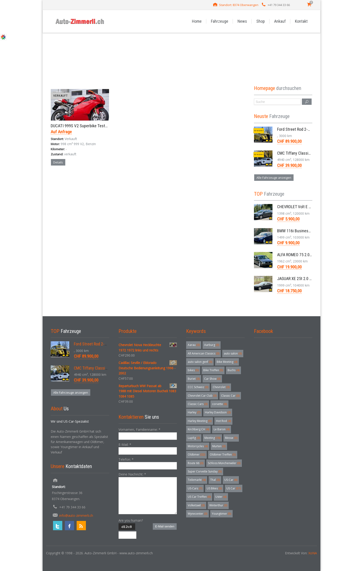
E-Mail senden (164, 526)
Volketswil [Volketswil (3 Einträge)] (196, 505)
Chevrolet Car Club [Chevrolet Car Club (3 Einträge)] (202, 396)
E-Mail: (125, 444)
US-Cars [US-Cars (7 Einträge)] (195, 488)
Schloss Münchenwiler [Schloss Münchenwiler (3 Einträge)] (224, 463)
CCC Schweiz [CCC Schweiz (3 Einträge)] (198, 387)
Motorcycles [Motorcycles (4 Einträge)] (198, 446)
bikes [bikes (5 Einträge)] (193, 370)
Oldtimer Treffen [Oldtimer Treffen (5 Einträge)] (223, 454)
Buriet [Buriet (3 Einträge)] (194, 379)
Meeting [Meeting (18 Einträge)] (212, 438)
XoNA (312, 553)
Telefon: (126, 459)
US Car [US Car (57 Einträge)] (233, 488)
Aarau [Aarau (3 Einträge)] (194, 345)
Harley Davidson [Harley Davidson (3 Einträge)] (218, 412)
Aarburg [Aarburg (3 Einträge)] (211, 345)
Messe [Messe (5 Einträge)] (231, 438)
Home (197, 21)
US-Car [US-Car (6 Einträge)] (230, 480)
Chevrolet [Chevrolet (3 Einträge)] (221, 387)
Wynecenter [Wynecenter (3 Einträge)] (197, 514)
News (242, 21)
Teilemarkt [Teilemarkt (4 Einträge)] (197, 480)
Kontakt (301, 21)
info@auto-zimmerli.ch (76, 515)
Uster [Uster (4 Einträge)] (220, 497)
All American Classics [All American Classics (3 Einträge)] (203, 353)
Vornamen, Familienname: (139, 429)
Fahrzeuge (219, 21)
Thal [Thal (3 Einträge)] (215, 480)
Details (58, 162)
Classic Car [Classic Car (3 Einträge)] (230, 396)
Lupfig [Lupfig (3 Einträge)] (194, 438)
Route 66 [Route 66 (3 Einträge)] (195, 463)
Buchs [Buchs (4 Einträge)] (233, 370)
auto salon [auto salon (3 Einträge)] (233, 353)
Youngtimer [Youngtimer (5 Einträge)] (221, 514)
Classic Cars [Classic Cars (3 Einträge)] (197, 404)
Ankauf (280, 21)
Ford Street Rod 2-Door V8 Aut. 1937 (307, 129)
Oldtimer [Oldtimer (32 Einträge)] (196, 454)
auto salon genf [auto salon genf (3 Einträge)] (200, 362)
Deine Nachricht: (132, 474)
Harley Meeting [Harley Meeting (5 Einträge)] (199, 421)
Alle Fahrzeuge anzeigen (274, 177)
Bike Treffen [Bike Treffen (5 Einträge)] (213, 370)
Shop (260, 21)
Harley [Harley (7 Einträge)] (194, 412)
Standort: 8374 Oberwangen (238, 5)
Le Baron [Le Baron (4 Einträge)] (221, 429)
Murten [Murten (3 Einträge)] (218, 446)
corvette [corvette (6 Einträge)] (219, 404)
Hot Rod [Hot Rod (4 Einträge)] (223, 421)
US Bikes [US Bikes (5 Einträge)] (214, 488)
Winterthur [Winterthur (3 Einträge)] (218, 505)
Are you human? (131, 520)
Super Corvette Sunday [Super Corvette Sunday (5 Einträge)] (205, 471)
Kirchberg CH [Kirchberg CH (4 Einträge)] (198, 429)
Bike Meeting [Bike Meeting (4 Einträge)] (227, 362)
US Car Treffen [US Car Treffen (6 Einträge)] (199, 497)
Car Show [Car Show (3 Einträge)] (212, 379)
